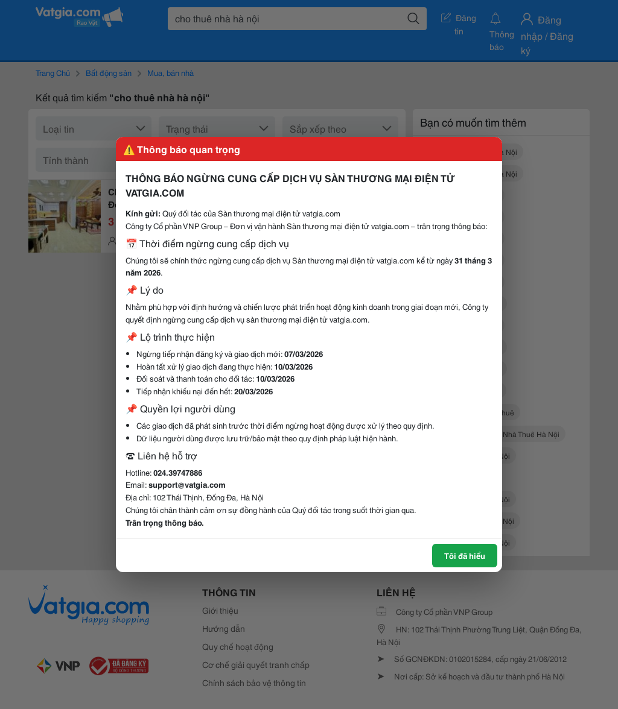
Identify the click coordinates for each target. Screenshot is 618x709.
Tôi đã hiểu (464, 555)
